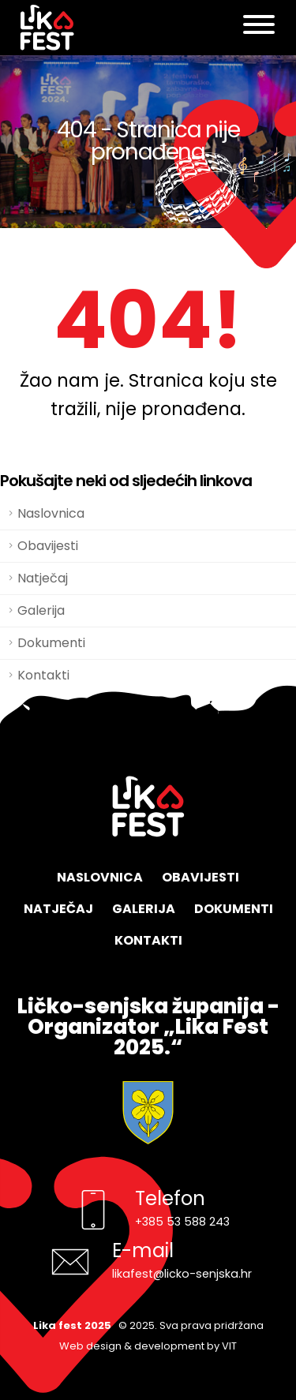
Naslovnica (50, 513)
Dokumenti (51, 643)
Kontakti (148, 940)
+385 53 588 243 (182, 1222)
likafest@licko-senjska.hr (182, 1274)
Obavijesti (47, 546)
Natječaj (42, 578)
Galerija (41, 610)
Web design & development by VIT (148, 1345)
